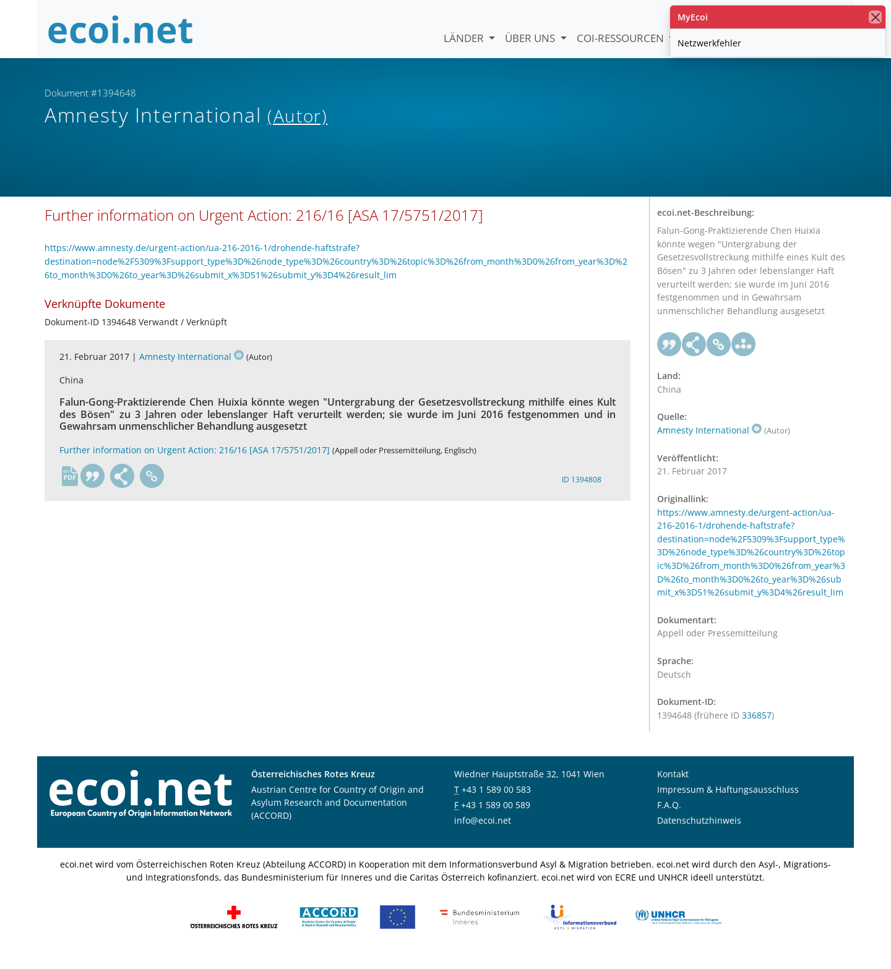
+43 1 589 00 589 (495, 818)
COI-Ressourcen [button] (621, 38)
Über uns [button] (531, 38)
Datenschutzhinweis (699, 834)
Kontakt (673, 787)
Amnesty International (191, 369)
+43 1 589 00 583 (496, 803)
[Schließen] (875, 17)
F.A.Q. (669, 818)
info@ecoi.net (482, 834)
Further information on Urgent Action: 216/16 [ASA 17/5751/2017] (194, 463)
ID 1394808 (581, 492)
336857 (757, 728)
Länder (465, 38)
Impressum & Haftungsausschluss (728, 803)
